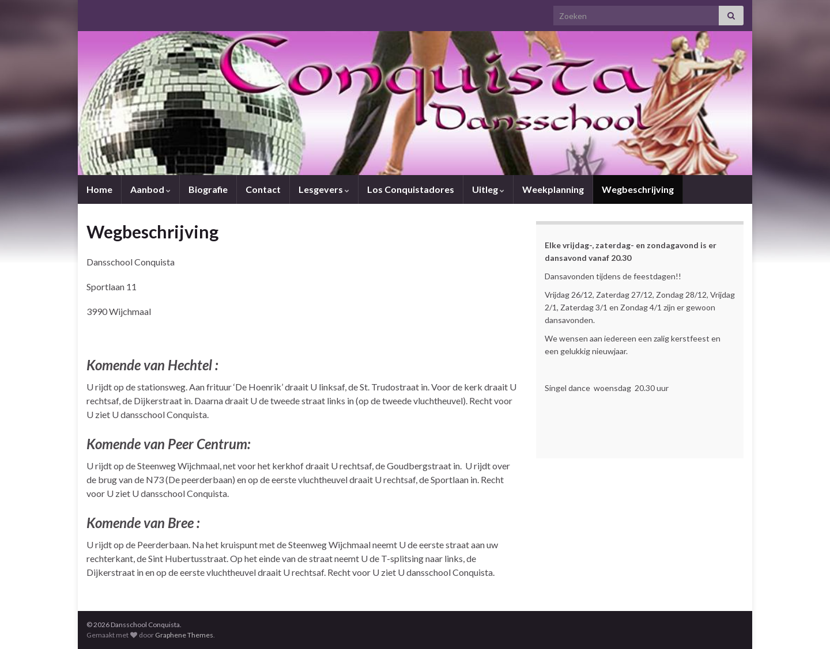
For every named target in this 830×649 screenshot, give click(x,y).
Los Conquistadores (410, 189)
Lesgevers (324, 189)
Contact (263, 189)
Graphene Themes (184, 635)
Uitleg (488, 189)
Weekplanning (553, 189)
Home (99, 189)
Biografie (208, 189)
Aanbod (150, 189)
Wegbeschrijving (638, 189)
